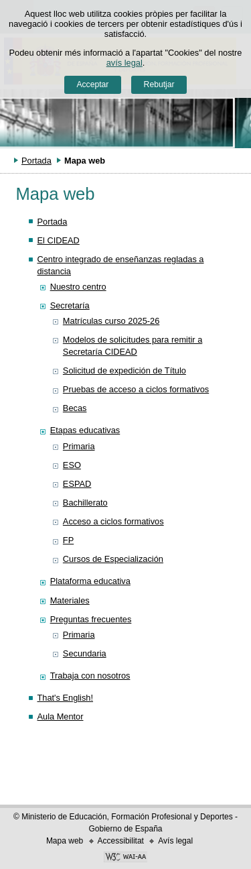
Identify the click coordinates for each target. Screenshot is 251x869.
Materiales (70, 600)
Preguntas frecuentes (91, 619)
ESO (72, 465)
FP (68, 540)
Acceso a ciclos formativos (113, 521)
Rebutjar (159, 84)
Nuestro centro (78, 287)
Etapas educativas (85, 430)
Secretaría (70, 305)
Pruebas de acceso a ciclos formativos (136, 389)
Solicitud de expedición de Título (124, 370)
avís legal (124, 63)
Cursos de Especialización (113, 559)
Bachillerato (85, 503)
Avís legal (175, 841)
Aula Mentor (60, 716)
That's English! (65, 698)
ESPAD (77, 484)
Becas (75, 408)
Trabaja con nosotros (90, 676)
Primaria (79, 446)
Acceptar (92, 84)
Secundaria (84, 653)
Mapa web (64, 841)
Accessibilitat (121, 841)
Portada (36, 161)
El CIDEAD (58, 240)
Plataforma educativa (90, 581)
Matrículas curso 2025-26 (111, 321)
